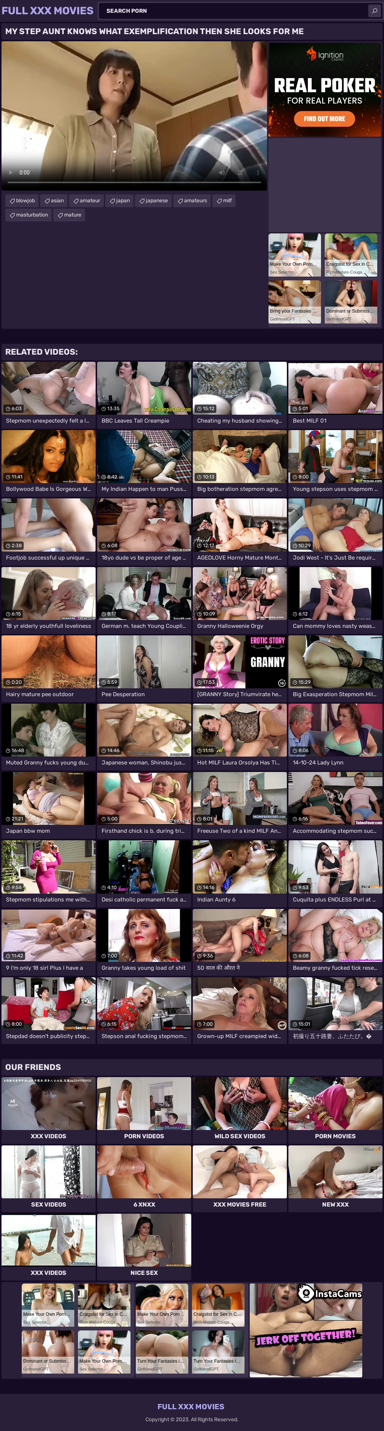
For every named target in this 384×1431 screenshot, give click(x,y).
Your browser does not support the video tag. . (134, 116)
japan (123, 200)
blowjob (25, 200)
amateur (90, 200)
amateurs (195, 200)
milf (227, 200)
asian (57, 200)
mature (72, 215)
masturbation (32, 215)
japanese (157, 200)
